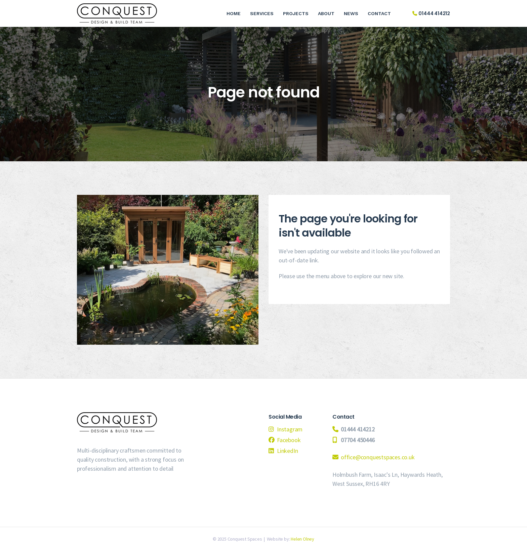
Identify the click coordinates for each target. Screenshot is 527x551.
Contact (379, 13)
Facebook (288, 440)
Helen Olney (302, 539)
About (326, 13)
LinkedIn (287, 451)
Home (234, 13)
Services (262, 13)
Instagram (289, 429)
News (351, 13)
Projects (296, 13)
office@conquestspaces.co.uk (378, 457)
